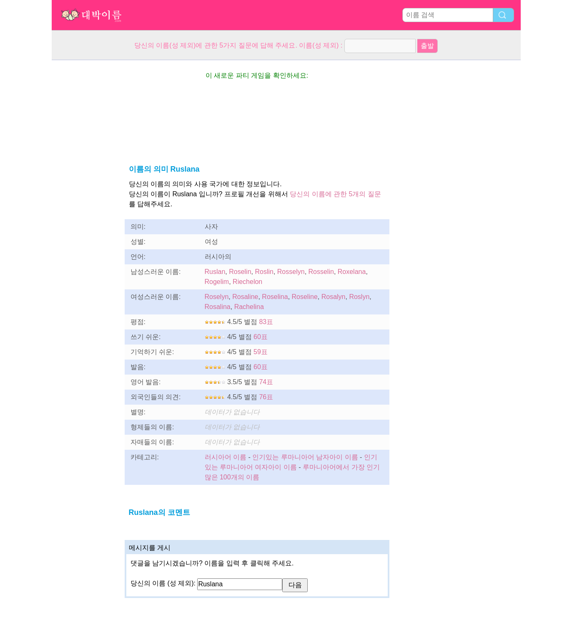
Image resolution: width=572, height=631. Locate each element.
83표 (266, 321)
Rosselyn (291, 271)
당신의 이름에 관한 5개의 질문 (335, 194)
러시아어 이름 (225, 457)
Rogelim (217, 281)
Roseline (305, 296)
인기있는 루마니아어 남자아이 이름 (305, 457)
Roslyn (359, 296)
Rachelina (249, 306)
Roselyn (217, 296)
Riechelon (247, 281)
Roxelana (352, 271)
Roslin (264, 271)
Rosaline (245, 296)
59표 (260, 351)
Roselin (240, 271)
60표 (260, 336)
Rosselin (321, 271)
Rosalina (218, 306)
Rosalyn (333, 296)
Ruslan (215, 271)
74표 (266, 381)
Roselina (275, 296)
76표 (266, 396)
